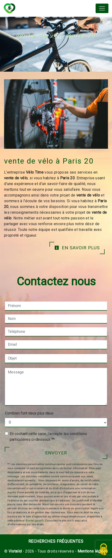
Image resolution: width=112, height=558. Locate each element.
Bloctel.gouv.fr (34, 520)
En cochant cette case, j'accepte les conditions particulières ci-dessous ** (48, 436)
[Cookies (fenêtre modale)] (103, 550)
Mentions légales (92, 551)
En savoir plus (77, 247)
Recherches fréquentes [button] (56, 541)
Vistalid (15, 551)
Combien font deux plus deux (29, 413)
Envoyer (56, 453)
